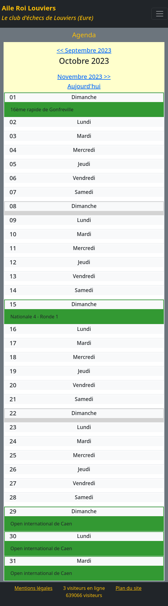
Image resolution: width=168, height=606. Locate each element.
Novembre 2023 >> (84, 77)
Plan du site (129, 588)
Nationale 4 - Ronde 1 (34, 316)
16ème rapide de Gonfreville (41, 109)
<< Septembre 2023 (84, 50)
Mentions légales (34, 588)
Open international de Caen (41, 523)
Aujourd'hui (84, 86)
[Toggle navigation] (159, 14)
